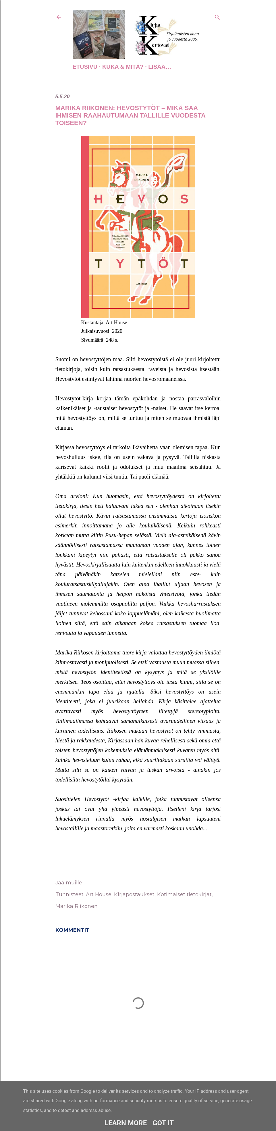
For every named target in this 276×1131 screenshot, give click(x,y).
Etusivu (85, 67)
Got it (163, 1123)
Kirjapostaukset (134, 894)
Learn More (126, 1123)
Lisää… (159, 67)
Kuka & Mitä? (123, 67)
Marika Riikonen (76, 906)
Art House (98, 894)
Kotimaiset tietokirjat (184, 894)
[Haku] (217, 16)
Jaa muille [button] (68, 883)
